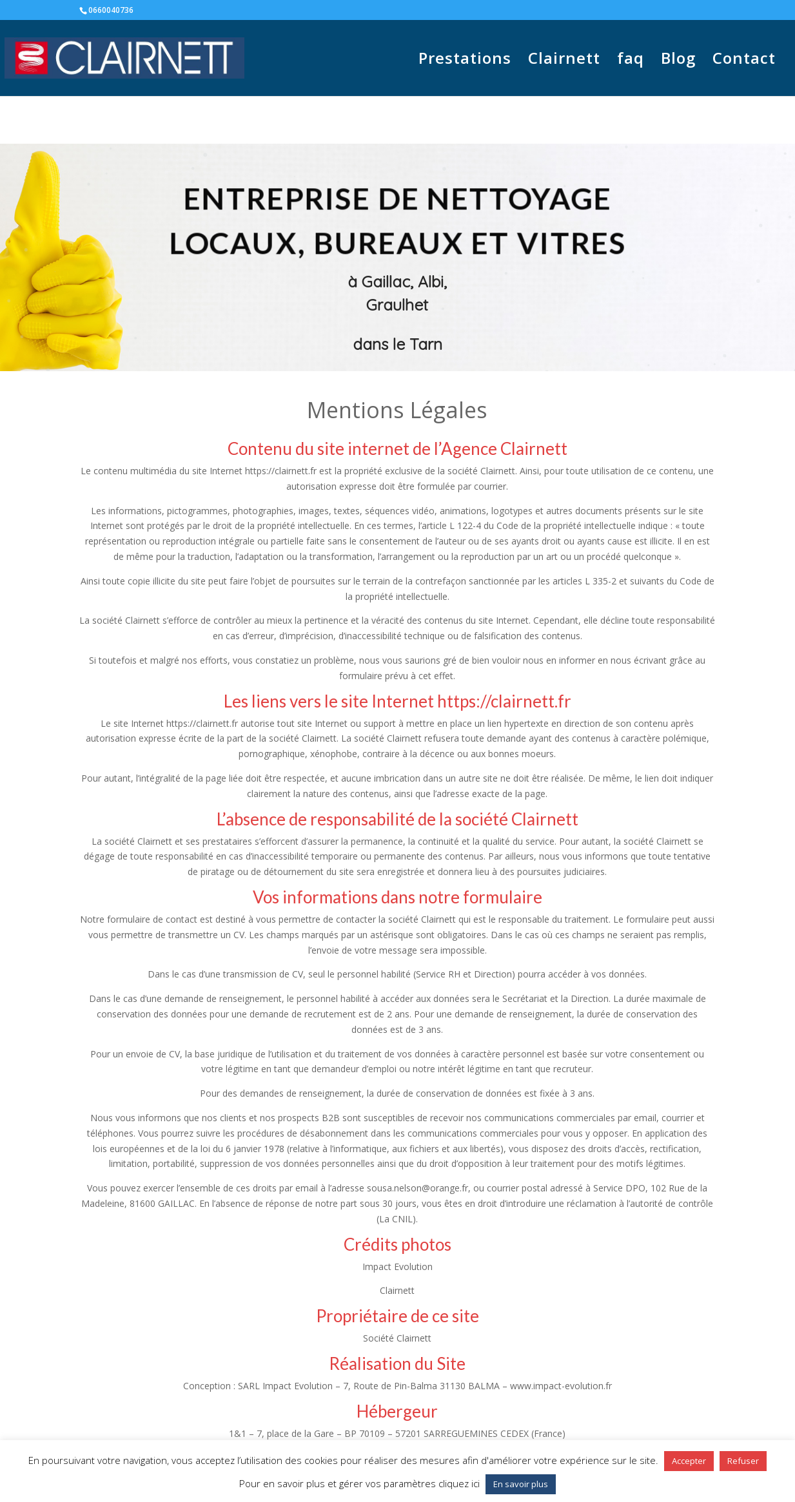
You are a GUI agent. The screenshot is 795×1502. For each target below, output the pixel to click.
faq (630, 60)
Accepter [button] (689, 1461)
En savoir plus (520, 1484)
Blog (678, 60)
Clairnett (564, 60)
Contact (744, 60)
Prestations (464, 60)
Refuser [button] (743, 1461)
